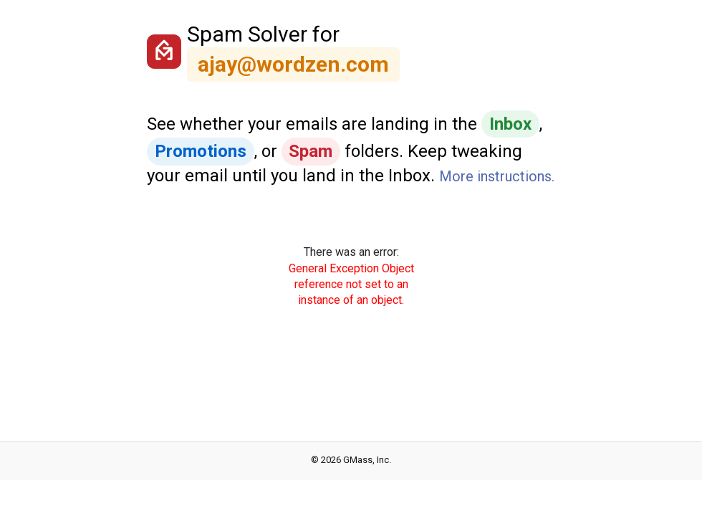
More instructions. (496, 176)
